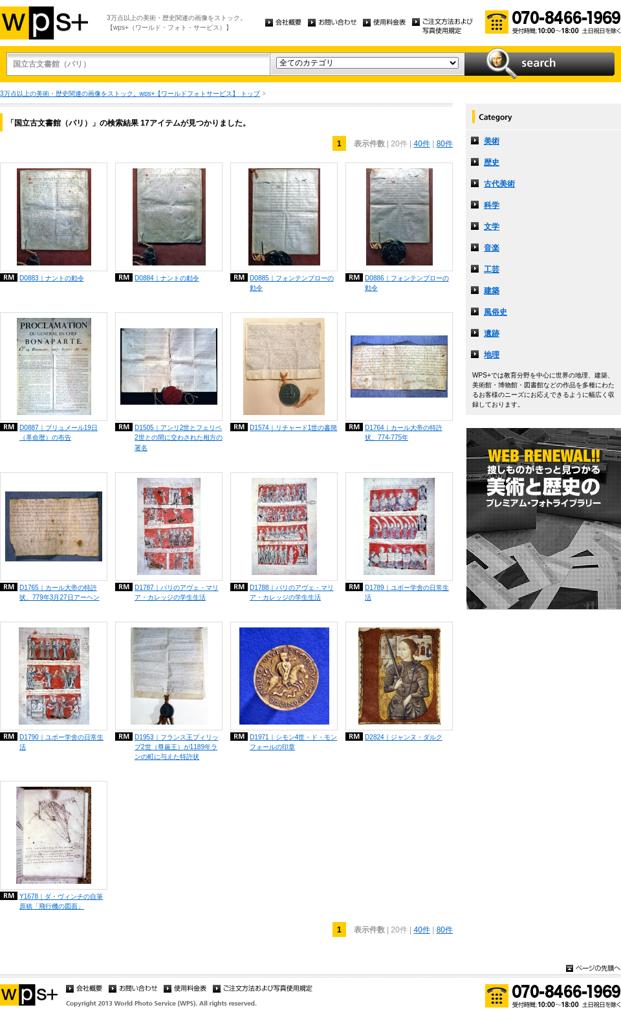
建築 (491, 290)
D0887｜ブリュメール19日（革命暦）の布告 (58, 432)
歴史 (491, 162)
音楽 (491, 248)
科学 (491, 205)
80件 (445, 143)
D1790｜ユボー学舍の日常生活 (61, 742)
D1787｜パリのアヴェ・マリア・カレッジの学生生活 (177, 592)
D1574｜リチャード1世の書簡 (293, 427)
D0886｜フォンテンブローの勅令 (407, 283)
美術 (491, 141)
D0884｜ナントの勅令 (167, 278)
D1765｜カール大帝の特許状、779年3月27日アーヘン (59, 592)
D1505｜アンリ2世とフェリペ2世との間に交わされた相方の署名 (179, 437)
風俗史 (495, 312)
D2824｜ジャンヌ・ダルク (403, 737)
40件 (421, 143)
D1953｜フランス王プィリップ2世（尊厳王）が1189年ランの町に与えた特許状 (177, 747)
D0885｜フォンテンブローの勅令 (292, 283)
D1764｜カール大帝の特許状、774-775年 (403, 432)
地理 (491, 354)
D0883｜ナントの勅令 (51, 278)
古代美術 (499, 183)
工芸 (491, 269)
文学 (491, 226)
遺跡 (491, 333)
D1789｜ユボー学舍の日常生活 (407, 592)
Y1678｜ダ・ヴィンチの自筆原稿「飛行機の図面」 (61, 901)
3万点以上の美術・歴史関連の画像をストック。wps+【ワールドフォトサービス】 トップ (130, 93)
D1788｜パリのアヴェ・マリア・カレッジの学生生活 (292, 592)
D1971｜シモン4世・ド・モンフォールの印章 (293, 742)
